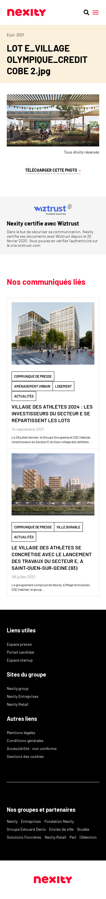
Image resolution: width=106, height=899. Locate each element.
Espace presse (19, 644)
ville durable (68, 527)
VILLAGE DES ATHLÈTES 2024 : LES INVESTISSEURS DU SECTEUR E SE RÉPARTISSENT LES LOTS (52, 413)
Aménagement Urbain (32, 386)
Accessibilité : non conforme (32, 748)
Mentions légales (21, 732)
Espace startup (20, 660)
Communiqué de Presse (33, 376)
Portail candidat (20, 652)
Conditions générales (25, 740)
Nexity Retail (17, 704)
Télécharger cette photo (53, 170)
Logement (63, 386)
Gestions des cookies (25, 756)
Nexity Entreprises (22, 696)
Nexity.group (18, 688)
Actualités (24, 396)
